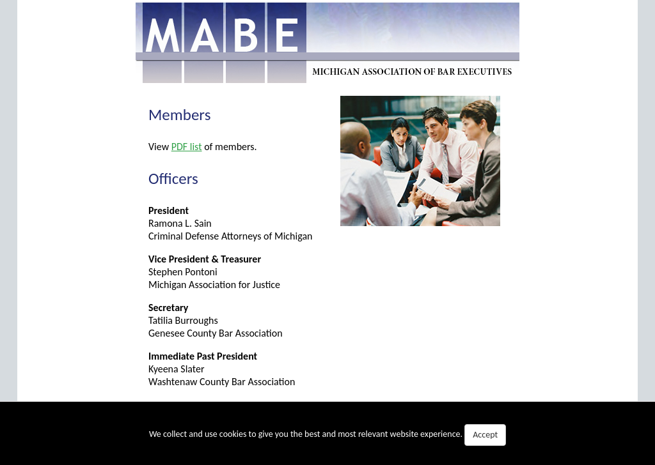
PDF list (186, 147)
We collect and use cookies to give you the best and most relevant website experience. (327, 435)
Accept (485, 434)
